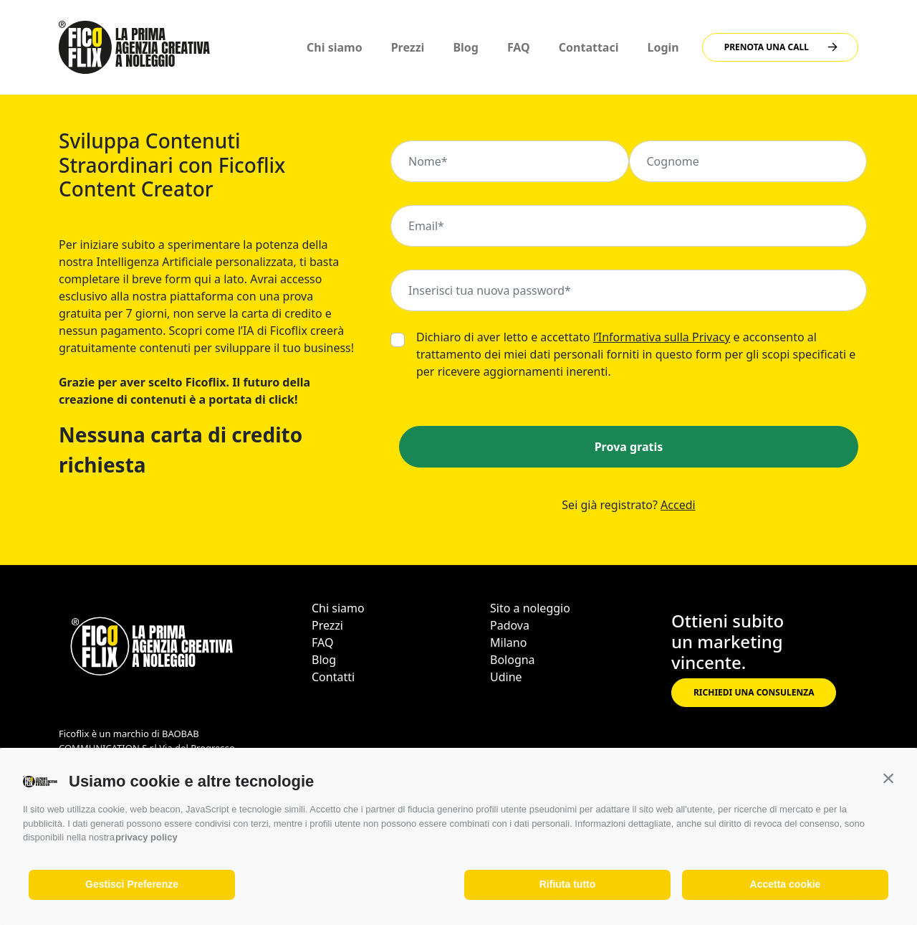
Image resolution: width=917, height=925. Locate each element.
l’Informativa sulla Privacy (661, 337)
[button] (888, 778)
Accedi (678, 505)
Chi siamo (335, 47)
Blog (466, 47)
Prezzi (408, 47)
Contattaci (589, 47)
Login (663, 47)
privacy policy (146, 837)
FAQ (518, 47)
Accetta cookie (785, 884)
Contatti (333, 677)
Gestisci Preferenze (131, 884)
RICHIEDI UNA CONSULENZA (753, 692)
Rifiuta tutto (567, 884)
